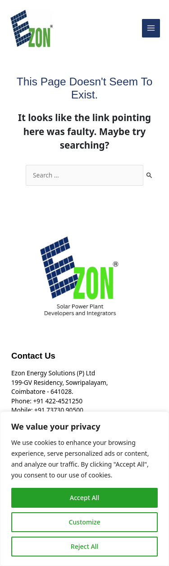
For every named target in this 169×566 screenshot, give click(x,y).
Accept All (84, 497)
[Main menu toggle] (151, 28)
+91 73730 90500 (58, 410)
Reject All (84, 546)
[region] (84, 489)
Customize (84, 522)
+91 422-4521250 (57, 401)
